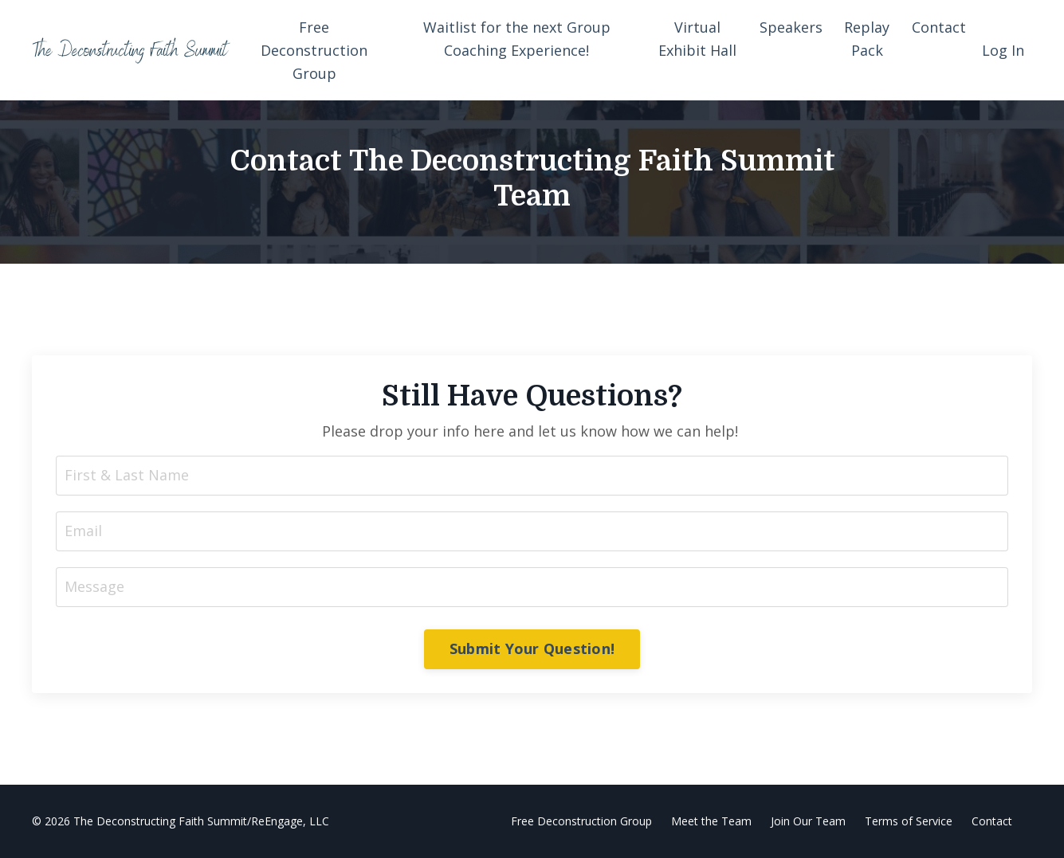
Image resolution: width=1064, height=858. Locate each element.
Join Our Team (808, 821)
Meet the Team (711, 821)
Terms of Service (908, 821)
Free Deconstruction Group (314, 50)
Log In (1003, 50)
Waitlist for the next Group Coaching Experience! (517, 39)
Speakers (791, 27)
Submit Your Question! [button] (532, 648)
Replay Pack (866, 39)
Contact (939, 27)
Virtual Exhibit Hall (697, 39)
